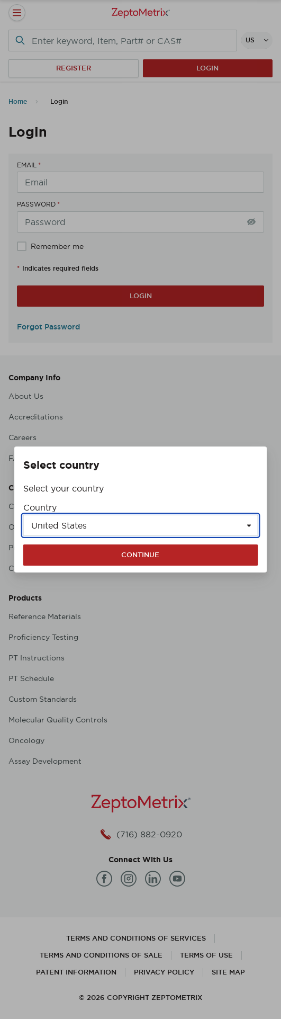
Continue (140, 554)
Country (40, 507)
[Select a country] (140, 525)
